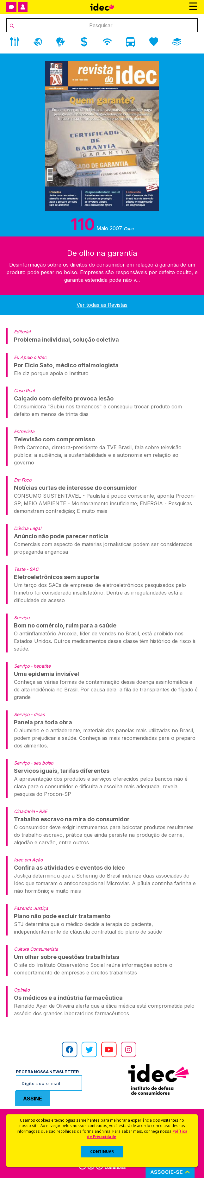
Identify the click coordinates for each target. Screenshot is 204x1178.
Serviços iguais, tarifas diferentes (61, 770)
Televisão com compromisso (54, 439)
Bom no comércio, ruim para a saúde (65, 625)
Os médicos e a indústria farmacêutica (68, 997)
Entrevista (24, 431)
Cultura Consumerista (36, 949)
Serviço (21, 617)
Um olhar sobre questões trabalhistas (66, 957)
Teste (19, 569)
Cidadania (24, 811)
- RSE (41, 811)
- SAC (32, 569)
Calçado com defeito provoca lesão (64, 398)
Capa (128, 228)
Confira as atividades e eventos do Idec (69, 867)
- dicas (37, 714)
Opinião (22, 989)
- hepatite (40, 666)
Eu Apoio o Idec (30, 357)
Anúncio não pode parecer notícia (61, 536)
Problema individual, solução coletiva (66, 339)
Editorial (22, 331)
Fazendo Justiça (31, 908)
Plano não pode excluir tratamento (62, 916)
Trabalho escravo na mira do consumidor (72, 819)
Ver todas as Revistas (102, 305)
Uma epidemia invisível (46, 674)
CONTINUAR (102, 1151)
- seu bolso (41, 762)
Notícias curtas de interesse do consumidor (75, 487)
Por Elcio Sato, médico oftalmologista (66, 365)
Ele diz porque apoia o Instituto (51, 373)
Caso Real (24, 390)
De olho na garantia (102, 253)
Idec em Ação (28, 859)
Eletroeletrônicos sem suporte (56, 577)
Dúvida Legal (27, 528)
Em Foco (22, 479)
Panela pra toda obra (43, 722)
